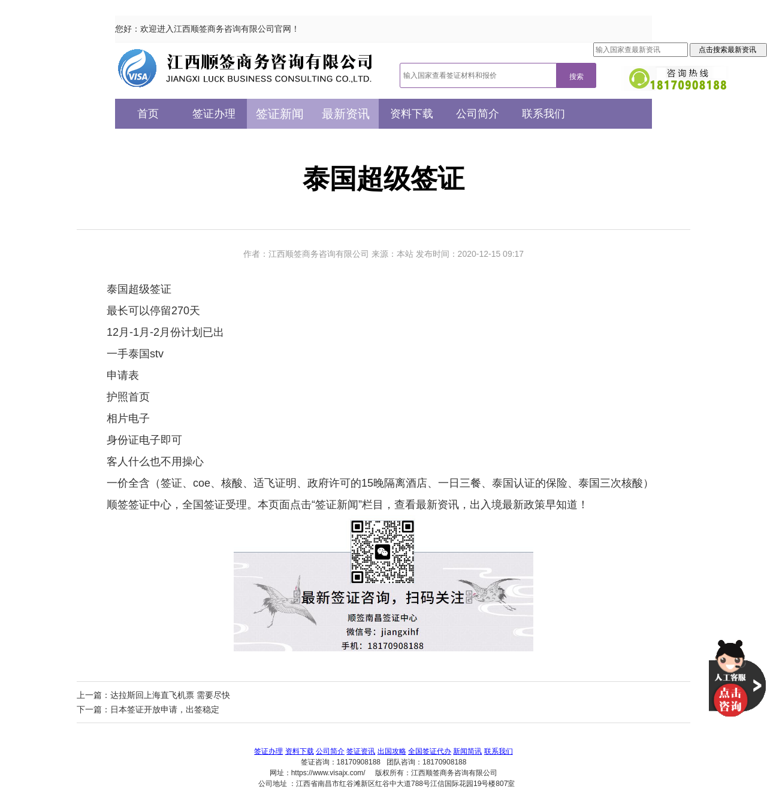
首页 (148, 114)
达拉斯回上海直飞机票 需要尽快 (170, 695)
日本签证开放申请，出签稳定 (164, 709)
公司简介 (477, 114)
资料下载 (411, 114)
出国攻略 (392, 751)
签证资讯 (360, 751)
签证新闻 (280, 113)
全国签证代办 (429, 751)
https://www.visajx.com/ (328, 773)
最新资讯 (346, 113)
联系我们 (543, 114)
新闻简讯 (467, 751)
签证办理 (213, 114)
